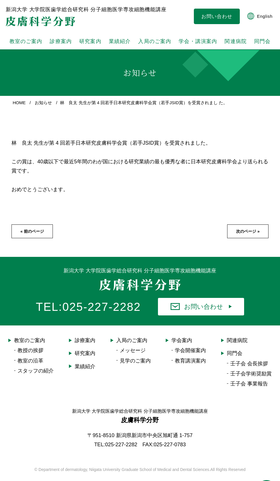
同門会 (234, 357)
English (260, 16)
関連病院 (234, 43)
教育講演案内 (190, 365)
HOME (19, 106)
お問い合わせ (216, 16)
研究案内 (90, 43)
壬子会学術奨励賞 (251, 378)
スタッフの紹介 (36, 375)
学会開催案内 (190, 355)
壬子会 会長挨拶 (249, 368)
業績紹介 (85, 370)
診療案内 (60, 43)
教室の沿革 (30, 365)
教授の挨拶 (30, 355)
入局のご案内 (131, 345)
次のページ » (248, 235)
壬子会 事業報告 (249, 388)
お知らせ (43, 106)
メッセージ (133, 355)
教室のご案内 (29, 345)
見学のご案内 (135, 365)
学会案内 (181, 345)
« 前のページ (32, 235)
